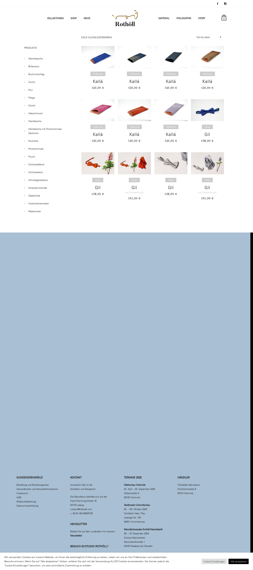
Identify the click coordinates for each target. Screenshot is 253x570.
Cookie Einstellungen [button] (214, 561)
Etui (30, 89)
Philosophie (183, 18)
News (87, 18)
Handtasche (34, 121)
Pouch (31, 156)
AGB (19, 497)
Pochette (33, 140)
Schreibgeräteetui (38, 180)
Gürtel (31, 105)
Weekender (34, 211)
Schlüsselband (36, 164)
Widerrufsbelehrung (26, 501)
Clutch (31, 82)
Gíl (207, 134)
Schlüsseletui (35, 172)
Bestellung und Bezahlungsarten (33, 484)
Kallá (98, 81)
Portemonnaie (36, 148)
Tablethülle (34, 195)
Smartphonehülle (37, 187)
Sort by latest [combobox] (203, 37)
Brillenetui (33, 66)
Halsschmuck (35, 113)
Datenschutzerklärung (27, 505)
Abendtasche (35, 58)
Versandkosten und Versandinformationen (37, 488)
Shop (74, 18)
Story (201, 18)
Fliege (31, 97)
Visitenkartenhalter (38, 203)
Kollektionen (55, 18)
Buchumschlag (36, 74)
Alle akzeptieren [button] (239, 561)
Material (164, 18)
